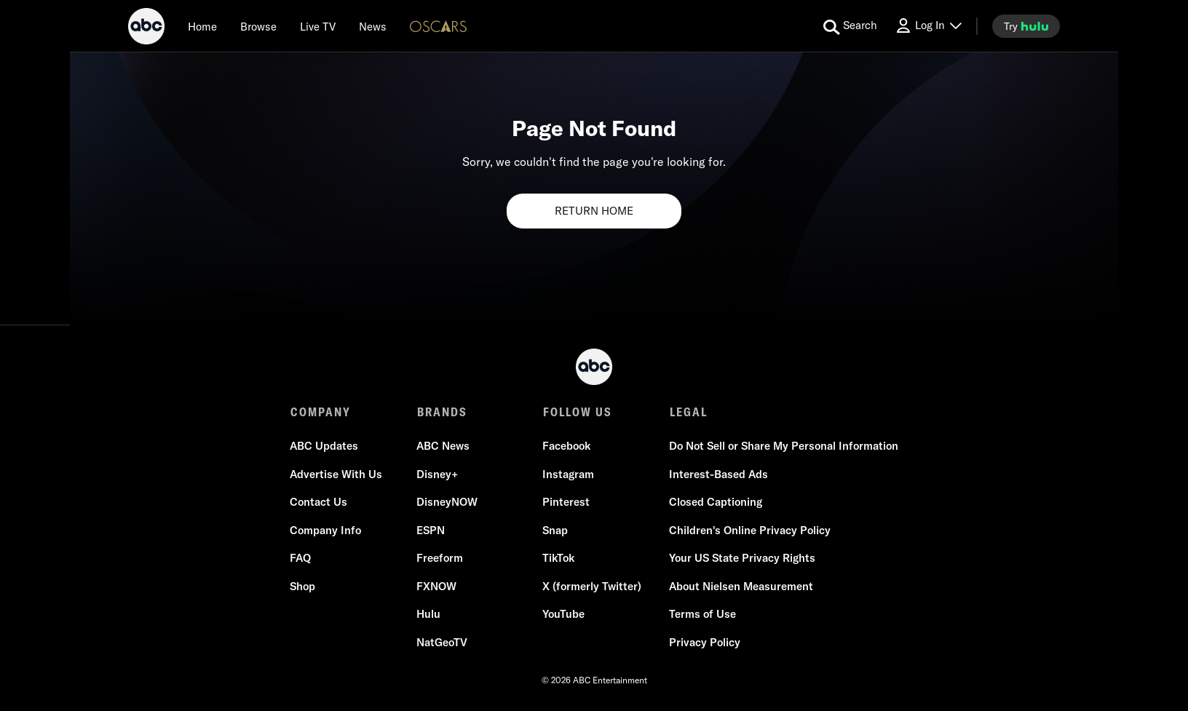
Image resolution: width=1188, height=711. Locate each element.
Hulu (428, 614)
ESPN (430, 531)
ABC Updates (324, 446)
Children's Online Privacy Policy (749, 531)
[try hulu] (1026, 26)
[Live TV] (318, 26)
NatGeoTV (441, 643)
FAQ (301, 558)
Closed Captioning (714, 502)
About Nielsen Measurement (740, 587)
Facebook (566, 446)
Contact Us (319, 502)
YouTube (563, 614)
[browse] (258, 26)
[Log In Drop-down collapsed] (928, 26)
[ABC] (146, 28)
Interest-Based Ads (717, 475)
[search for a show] (850, 26)
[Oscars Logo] (439, 26)
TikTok (558, 558)
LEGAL (687, 411)
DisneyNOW (447, 502)
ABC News (443, 446)
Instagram (568, 475)
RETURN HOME (594, 211)
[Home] (202, 26)
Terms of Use (701, 614)
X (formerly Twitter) (591, 587)
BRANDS (441, 411)
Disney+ (437, 475)
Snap (555, 531)
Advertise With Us (336, 475)
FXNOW (436, 587)
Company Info (326, 531)
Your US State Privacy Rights (741, 558)
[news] (373, 26)
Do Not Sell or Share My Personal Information (783, 446)
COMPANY (320, 411)
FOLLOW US (576, 411)
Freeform (439, 558)
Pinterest (566, 502)
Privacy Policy (704, 643)
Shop (303, 587)
